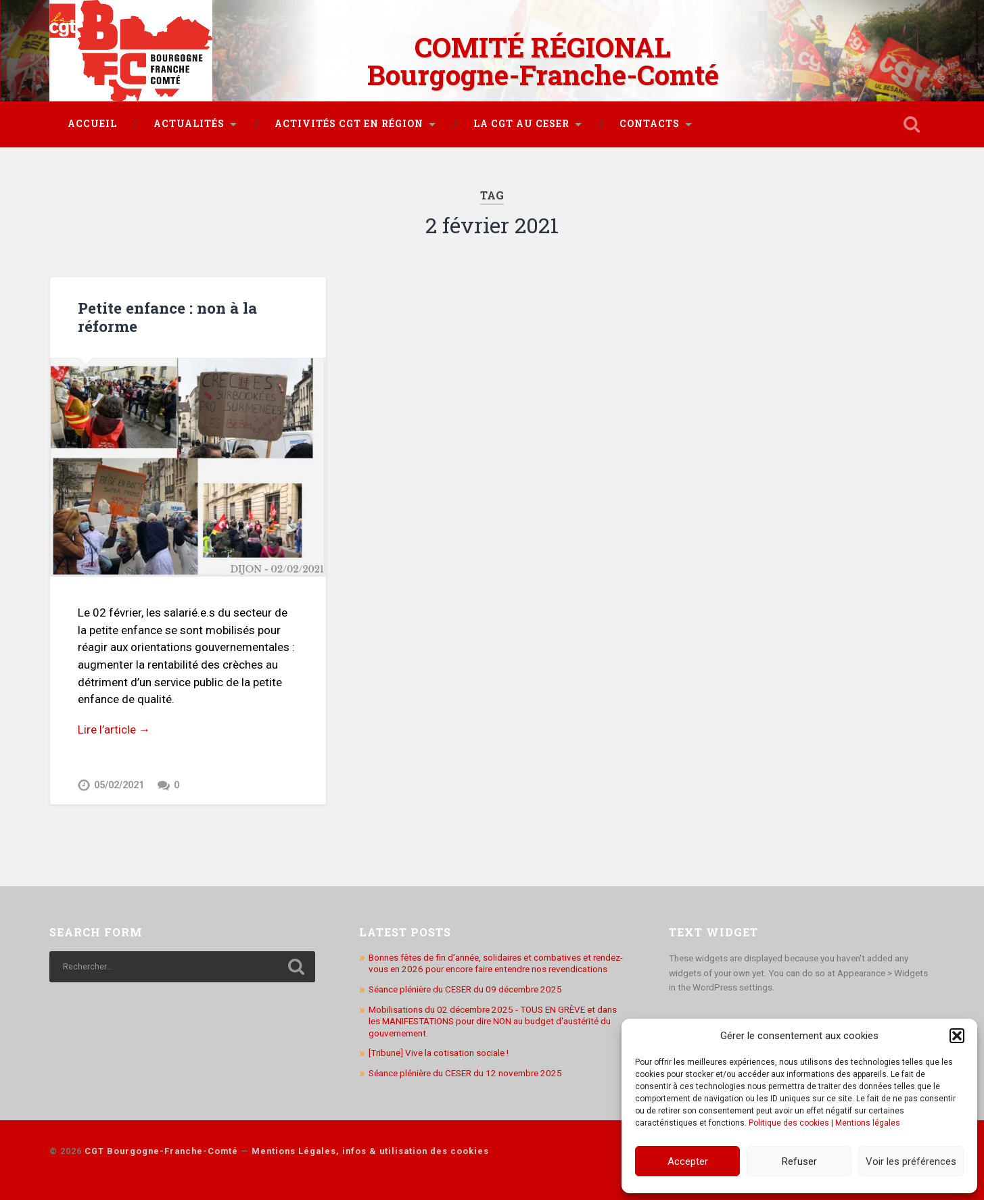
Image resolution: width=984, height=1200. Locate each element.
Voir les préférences (911, 1161)
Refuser (799, 1161)
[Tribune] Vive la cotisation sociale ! (439, 1052)
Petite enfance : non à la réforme (167, 316)
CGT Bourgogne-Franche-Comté (161, 1151)
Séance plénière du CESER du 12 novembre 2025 (465, 1072)
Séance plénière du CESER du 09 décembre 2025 (465, 989)
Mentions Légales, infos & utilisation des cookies (370, 1151)
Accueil (92, 124)
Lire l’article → (114, 729)
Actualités (189, 124)
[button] (957, 1035)
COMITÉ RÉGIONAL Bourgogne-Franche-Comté (543, 61)
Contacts (649, 124)
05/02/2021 (119, 785)
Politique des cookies (789, 1123)
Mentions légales (867, 1123)
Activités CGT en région (349, 124)
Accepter (687, 1161)
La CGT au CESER (521, 124)
